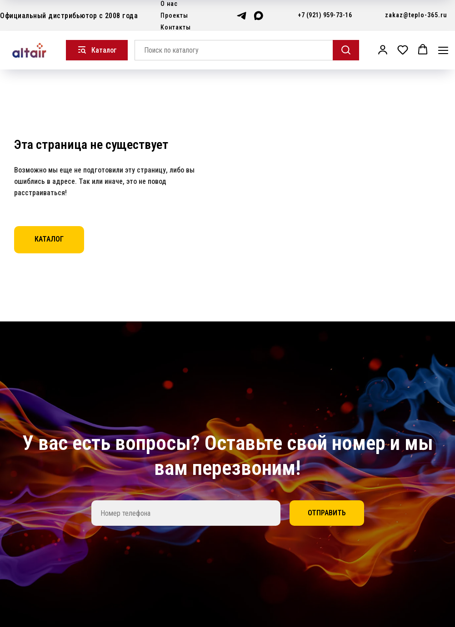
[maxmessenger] (258, 15)
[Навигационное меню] (443, 50)
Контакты (175, 27)
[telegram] (241, 15)
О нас (169, 3)
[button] (382, 49)
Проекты (174, 15)
